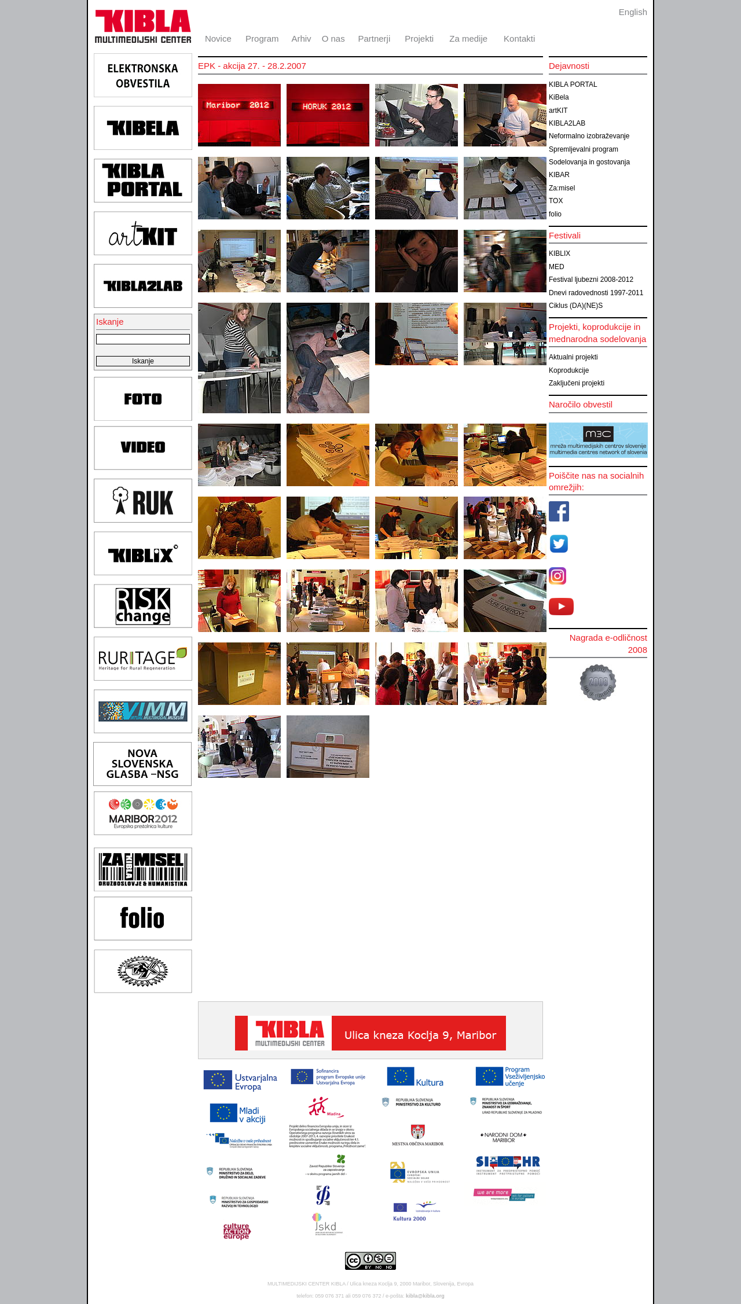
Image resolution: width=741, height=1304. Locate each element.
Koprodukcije (569, 370)
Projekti (419, 38)
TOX (556, 201)
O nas (333, 38)
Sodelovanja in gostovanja (589, 162)
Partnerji (374, 38)
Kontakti (519, 38)
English (633, 12)
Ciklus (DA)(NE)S (576, 306)
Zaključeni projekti (576, 383)
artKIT (558, 110)
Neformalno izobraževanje (589, 136)
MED (556, 267)
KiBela (559, 97)
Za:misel (562, 188)
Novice (218, 38)
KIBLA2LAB (567, 123)
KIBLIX (559, 253)
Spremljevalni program (583, 149)
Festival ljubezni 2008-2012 (591, 280)
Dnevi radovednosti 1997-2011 (596, 293)
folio (555, 214)
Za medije (468, 38)
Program (262, 38)
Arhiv (301, 38)
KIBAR (559, 175)
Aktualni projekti (573, 357)
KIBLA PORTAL (573, 84)
